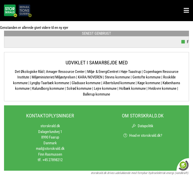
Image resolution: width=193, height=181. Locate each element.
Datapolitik (145, 126)
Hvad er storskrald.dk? (145, 135)
